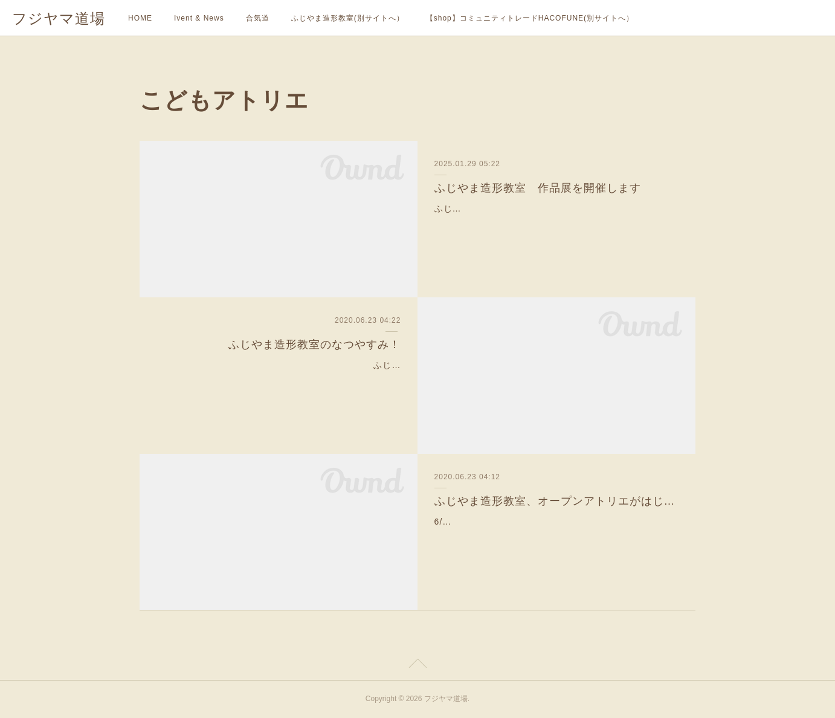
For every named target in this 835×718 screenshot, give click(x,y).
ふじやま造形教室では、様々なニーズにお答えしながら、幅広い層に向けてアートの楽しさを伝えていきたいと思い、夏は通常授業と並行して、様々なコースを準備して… (283, 380)
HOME (140, 18)
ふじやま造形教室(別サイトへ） (347, 18)
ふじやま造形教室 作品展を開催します (537, 188)
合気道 (257, 18)
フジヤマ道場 (58, 18)
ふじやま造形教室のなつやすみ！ (314, 344)
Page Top (417, 665)
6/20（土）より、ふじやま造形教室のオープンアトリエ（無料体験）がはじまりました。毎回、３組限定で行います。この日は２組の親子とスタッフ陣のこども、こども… (552, 537)
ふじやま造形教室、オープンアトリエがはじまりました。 (556, 501)
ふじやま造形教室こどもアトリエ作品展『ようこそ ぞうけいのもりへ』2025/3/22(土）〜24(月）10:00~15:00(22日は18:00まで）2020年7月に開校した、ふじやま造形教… (554, 224)
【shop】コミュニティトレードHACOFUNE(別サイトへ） (530, 18)
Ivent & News (199, 18)
